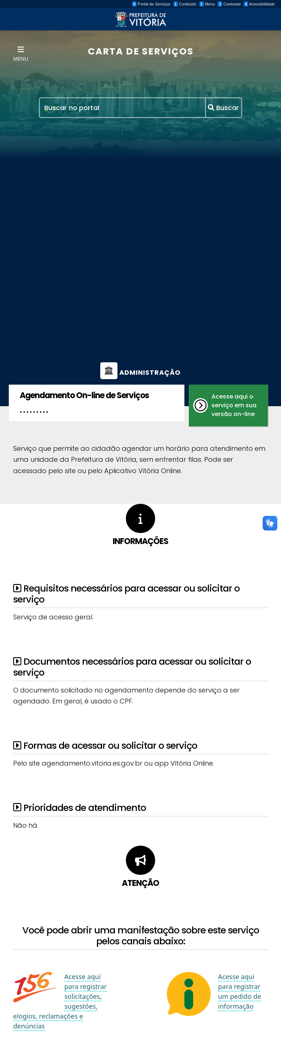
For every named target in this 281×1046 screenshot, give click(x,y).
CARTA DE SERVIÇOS (141, 51)
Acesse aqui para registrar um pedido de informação (239, 991)
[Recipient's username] (122, 107)
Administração (140, 372)
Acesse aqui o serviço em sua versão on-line (224, 405)
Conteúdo (184, 4)
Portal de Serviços (151, 4)
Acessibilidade (259, 4)
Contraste (229, 4)
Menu (207, 4)
